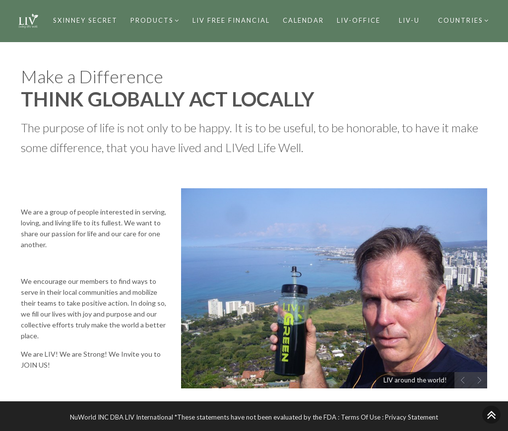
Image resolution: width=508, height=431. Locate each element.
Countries (463, 20)
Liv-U (409, 20)
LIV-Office (359, 20)
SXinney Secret (85, 20)
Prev (462, 380)
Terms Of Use (361, 417)
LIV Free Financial (231, 20)
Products (155, 20)
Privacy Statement (411, 417)
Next (479, 380)
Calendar (303, 20)
